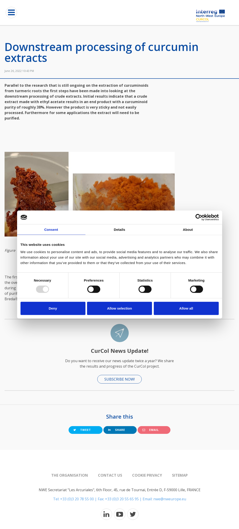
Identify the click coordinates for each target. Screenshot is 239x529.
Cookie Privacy (147, 475)
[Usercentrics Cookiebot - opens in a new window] (199, 217)
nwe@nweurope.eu (169, 498)
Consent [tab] (51, 229)
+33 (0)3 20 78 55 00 (77, 498)
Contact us (110, 475)
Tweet (82, 430)
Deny (53, 308)
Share (116, 430)
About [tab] (188, 229)
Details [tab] (119, 229)
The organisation (69, 475)
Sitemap (180, 475)
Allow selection (119, 308)
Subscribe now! (119, 379)
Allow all (186, 308)
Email (150, 430)
